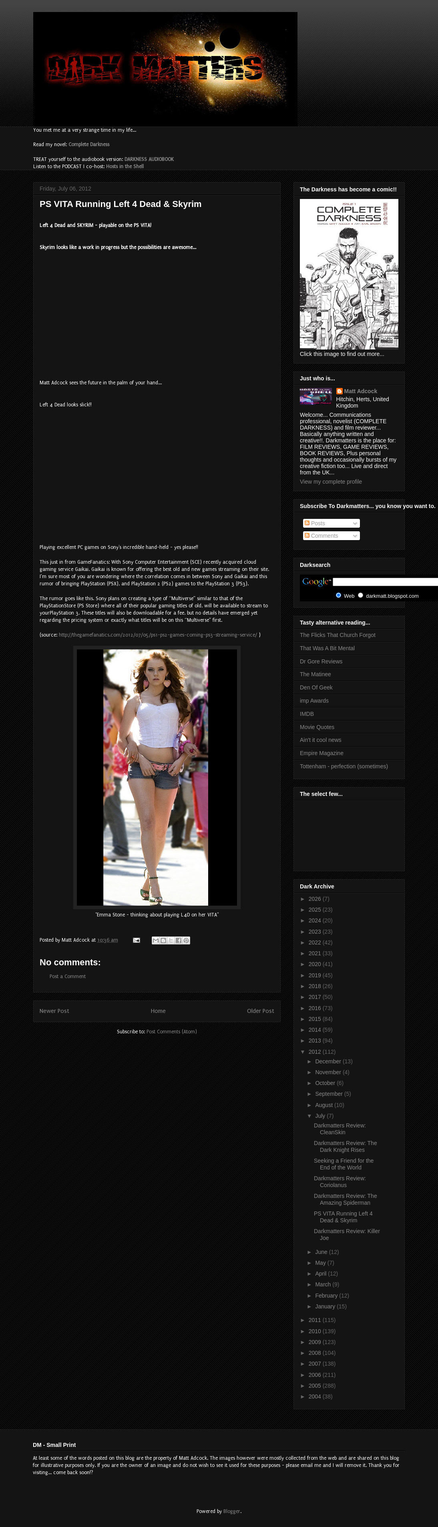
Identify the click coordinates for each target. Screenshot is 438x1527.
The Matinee (315, 674)
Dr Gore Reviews (321, 661)
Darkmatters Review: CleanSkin (340, 1128)
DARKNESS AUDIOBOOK (149, 159)
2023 (316, 931)
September (329, 1094)
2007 (316, 1363)
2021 (316, 953)
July (321, 1116)
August (324, 1105)
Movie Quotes (317, 727)
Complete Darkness (88, 144)
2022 (316, 942)
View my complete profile (331, 481)
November (328, 1072)
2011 (316, 1320)
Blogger (231, 1511)
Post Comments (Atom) (172, 1032)
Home (158, 1011)
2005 (316, 1385)
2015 (316, 1019)
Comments (321, 535)
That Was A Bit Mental (327, 648)
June (322, 1252)
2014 (316, 1030)
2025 (316, 909)
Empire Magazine (322, 753)
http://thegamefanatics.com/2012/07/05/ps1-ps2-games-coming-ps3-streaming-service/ (158, 635)
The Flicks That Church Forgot (338, 635)
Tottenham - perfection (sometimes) (344, 766)
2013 (316, 1040)
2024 (316, 920)
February (327, 1295)
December (328, 1061)
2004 (316, 1396)
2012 (316, 1052)
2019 (316, 975)
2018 (316, 986)
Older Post (260, 1011)
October (326, 1083)
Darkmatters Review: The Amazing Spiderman (345, 1199)
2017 (316, 997)
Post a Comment (68, 976)
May (321, 1263)
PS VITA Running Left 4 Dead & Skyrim (343, 1217)
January (326, 1306)
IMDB (307, 714)
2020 (316, 964)
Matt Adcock (361, 391)
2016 (316, 1008)
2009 (316, 1342)
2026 (316, 899)
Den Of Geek (316, 687)
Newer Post (54, 1011)
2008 (316, 1353)
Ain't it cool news (321, 740)
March (323, 1284)
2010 (316, 1331)
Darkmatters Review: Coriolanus (340, 1181)
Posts (315, 523)
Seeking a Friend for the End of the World (344, 1164)
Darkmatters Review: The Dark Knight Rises (345, 1146)
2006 (316, 1375)
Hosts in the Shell (125, 166)
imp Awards (314, 700)
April (321, 1273)
